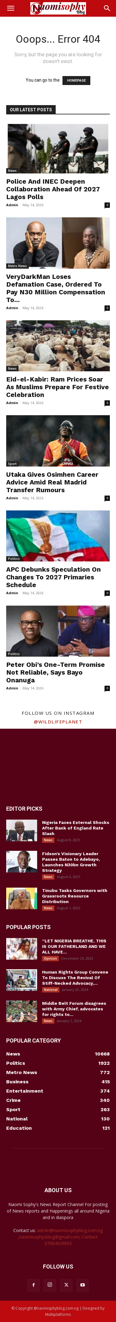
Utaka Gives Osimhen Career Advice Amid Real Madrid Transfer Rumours (52, 482)
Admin (12, 205)
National (51, 989)
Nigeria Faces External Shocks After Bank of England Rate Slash (75, 828)
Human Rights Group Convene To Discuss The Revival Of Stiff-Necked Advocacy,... (75, 978)
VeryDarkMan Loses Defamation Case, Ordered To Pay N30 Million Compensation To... (55, 288)
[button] (10, 8)
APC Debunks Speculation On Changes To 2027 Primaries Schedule (53, 577)
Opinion (50, 958)
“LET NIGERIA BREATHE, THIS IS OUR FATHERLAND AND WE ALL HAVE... (74, 946)
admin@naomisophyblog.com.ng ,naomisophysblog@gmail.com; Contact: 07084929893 (60, 1236)
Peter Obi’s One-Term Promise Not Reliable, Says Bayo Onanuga (55, 672)
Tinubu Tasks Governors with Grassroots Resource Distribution (74, 896)
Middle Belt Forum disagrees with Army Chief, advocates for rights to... (74, 1009)
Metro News (17, 266)
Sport (12, 464)
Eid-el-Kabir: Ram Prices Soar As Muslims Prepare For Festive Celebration (57, 387)
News (12, 170)
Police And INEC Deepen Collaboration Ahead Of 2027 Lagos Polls (53, 189)
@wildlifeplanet (58, 722)
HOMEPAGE (76, 81)
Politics (14, 559)
